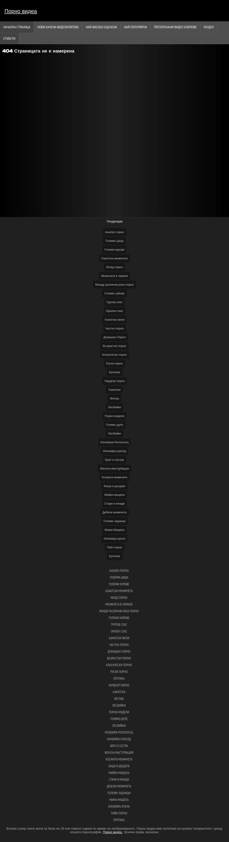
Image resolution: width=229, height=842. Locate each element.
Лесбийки (114, 407)
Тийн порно (114, 547)
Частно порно (114, 328)
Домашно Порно (114, 337)
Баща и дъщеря (114, 486)
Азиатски (114, 389)
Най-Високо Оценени (101, 27)
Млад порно (114, 267)
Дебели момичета (114, 512)
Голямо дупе (114, 424)
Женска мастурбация (114, 468)
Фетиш (114, 398)
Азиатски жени (114, 319)
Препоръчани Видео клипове (175, 27)
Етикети (9, 38)
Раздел (209, 27)
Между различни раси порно (114, 284)
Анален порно (114, 232)
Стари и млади (114, 503)
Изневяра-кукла (114, 538)
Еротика (114, 372)
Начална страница (16, 27)
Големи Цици (114, 240)
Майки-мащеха (114, 494)
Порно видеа (20, 11)
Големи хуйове (114, 293)
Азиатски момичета (114, 258)
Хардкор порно (114, 381)
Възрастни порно (114, 346)
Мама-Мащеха (114, 529)
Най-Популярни (135, 27)
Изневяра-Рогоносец (115, 442)
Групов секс (115, 302)
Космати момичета (114, 477)
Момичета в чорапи (114, 276)
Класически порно (114, 354)
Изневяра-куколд (114, 451)
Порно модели (114, 416)
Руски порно (114, 363)
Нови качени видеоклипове (58, 27)
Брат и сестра (114, 459)
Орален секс (114, 311)
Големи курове (114, 249)
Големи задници (114, 521)
